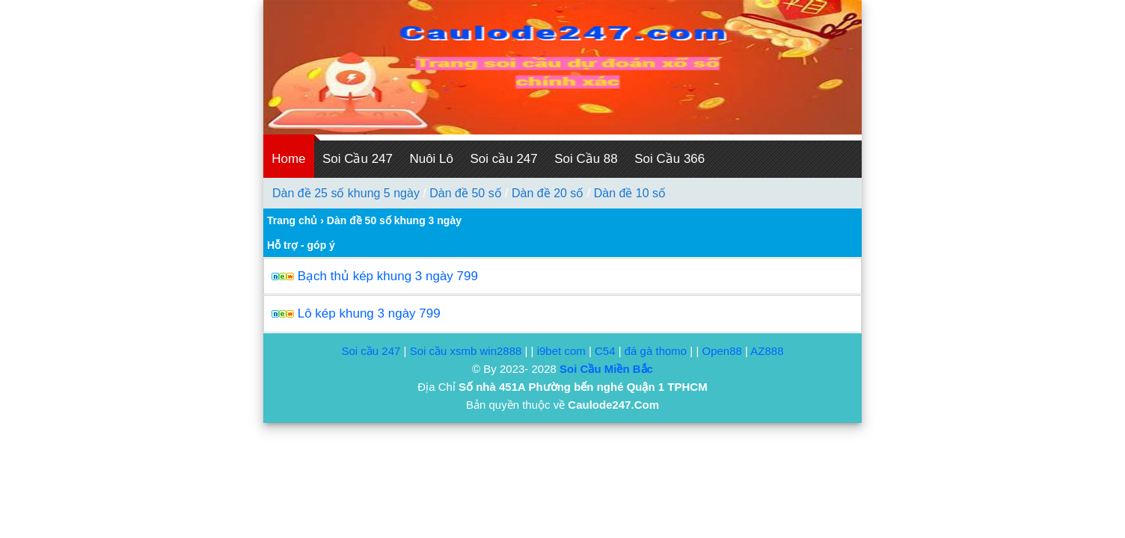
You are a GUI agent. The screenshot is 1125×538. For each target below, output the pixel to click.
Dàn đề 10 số (630, 193)
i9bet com (561, 350)
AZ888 (766, 350)
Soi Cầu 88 (586, 159)
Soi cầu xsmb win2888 (466, 350)
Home (288, 159)
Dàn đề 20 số (547, 193)
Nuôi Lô (431, 159)
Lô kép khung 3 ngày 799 (369, 313)
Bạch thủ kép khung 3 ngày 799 (388, 276)
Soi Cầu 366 (669, 159)
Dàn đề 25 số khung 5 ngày (346, 193)
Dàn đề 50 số (465, 193)
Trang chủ (292, 220)
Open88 (721, 350)
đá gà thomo (656, 350)
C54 (605, 350)
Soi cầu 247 (503, 159)
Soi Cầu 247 (357, 159)
